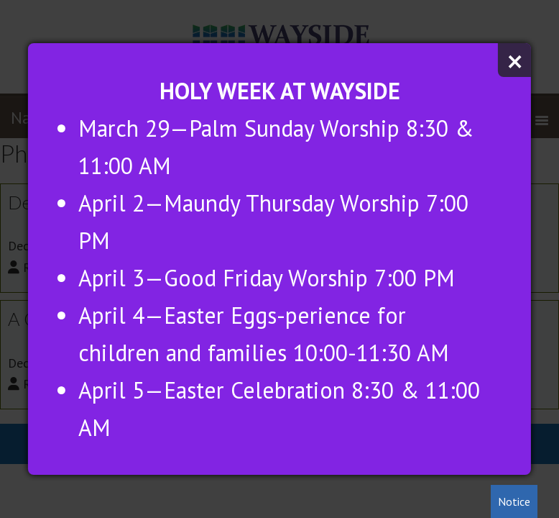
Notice (514, 501)
